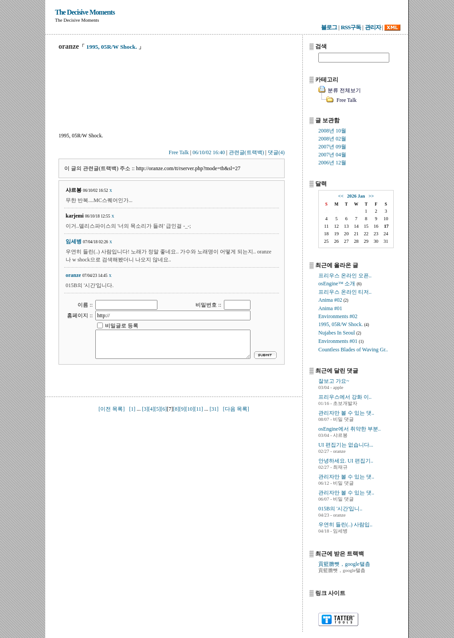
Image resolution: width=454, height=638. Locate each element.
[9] (182, 409)
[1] (132, 409)
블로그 (329, 27)
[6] (163, 409)
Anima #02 (330, 300)
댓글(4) (276, 152)
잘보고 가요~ (333, 381)
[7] (170, 409)
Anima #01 (330, 308)
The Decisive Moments (85, 12)
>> (371, 196)
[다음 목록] (236, 409)
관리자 (373, 27)
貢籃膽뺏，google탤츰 (344, 564)
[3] (145, 409)
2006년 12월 (332, 163)
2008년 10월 (332, 131)
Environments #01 (337, 341)
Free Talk (179, 152)
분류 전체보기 (344, 90)
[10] (189, 409)
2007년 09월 (332, 147)
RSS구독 (351, 27)
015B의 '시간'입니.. (340, 509)
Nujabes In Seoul (336, 333)
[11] (198, 409)
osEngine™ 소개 (336, 283)
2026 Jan (356, 196)
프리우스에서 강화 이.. (345, 397)
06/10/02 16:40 (208, 152)
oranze (73, 275)
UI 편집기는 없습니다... (345, 445)
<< (341, 196)
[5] (157, 409)
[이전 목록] (111, 409)
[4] (151, 409)
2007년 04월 (332, 155)
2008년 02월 (332, 139)
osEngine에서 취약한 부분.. (349, 429)
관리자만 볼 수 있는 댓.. (346, 413)
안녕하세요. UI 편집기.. (345, 461)
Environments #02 (337, 316)
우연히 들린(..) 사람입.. (345, 524)
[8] (176, 409)
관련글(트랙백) (246, 152)
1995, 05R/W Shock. (111, 46)
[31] (214, 409)
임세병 (74, 241)
